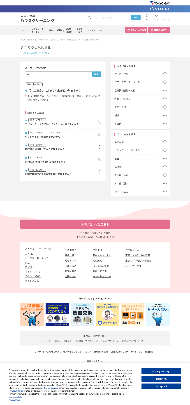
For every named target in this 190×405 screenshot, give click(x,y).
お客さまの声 (100, 271)
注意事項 (97, 249)
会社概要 (149, 351)
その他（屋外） (80, 30)
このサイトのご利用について (48, 351)
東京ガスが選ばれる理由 (138, 260)
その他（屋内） (69, 30)
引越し (66, 340)
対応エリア (70, 260)
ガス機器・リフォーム (85, 340)
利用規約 (97, 260)
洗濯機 (59, 30)
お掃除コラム (132, 249)
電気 (56, 340)
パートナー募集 (133, 265)
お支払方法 (70, 271)
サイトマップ (137, 351)
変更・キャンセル (102, 255)
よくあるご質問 (101, 265)
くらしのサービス (109, 340)
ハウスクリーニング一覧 (38, 249)
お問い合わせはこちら (95, 224)
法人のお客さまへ (102, 276)
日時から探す (160, 29)
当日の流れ (70, 276)
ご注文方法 (70, 265)
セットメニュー (95, 30)
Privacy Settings (161, 371)
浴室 (51, 30)
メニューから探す (138, 29)
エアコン (24, 30)
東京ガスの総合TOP (131, 340)
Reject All (161, 378)
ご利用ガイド (72, 249)
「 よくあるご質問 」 (84, 236)
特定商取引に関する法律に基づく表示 (111, 351)
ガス (46, 340)
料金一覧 (69, 255)
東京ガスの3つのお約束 (137, 255)
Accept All (161, 386)
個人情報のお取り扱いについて (77, 351)
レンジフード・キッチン (39, 30)
